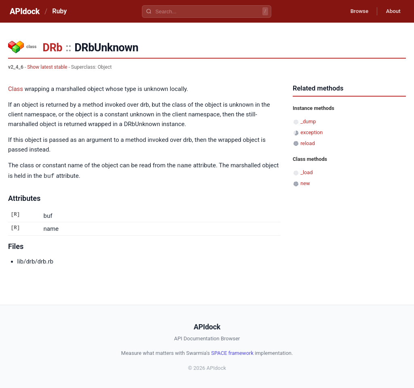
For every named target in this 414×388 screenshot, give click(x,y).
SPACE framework (232, 352)
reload (307, 143)
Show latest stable (47, 67)
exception (311, 132)
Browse (355, 11)
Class (15, 89)
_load (306, 172)
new (305, 183)
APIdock (25, 11)
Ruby (59, 11)
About (391, 11)
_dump (308, 121)
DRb (52, 47)
